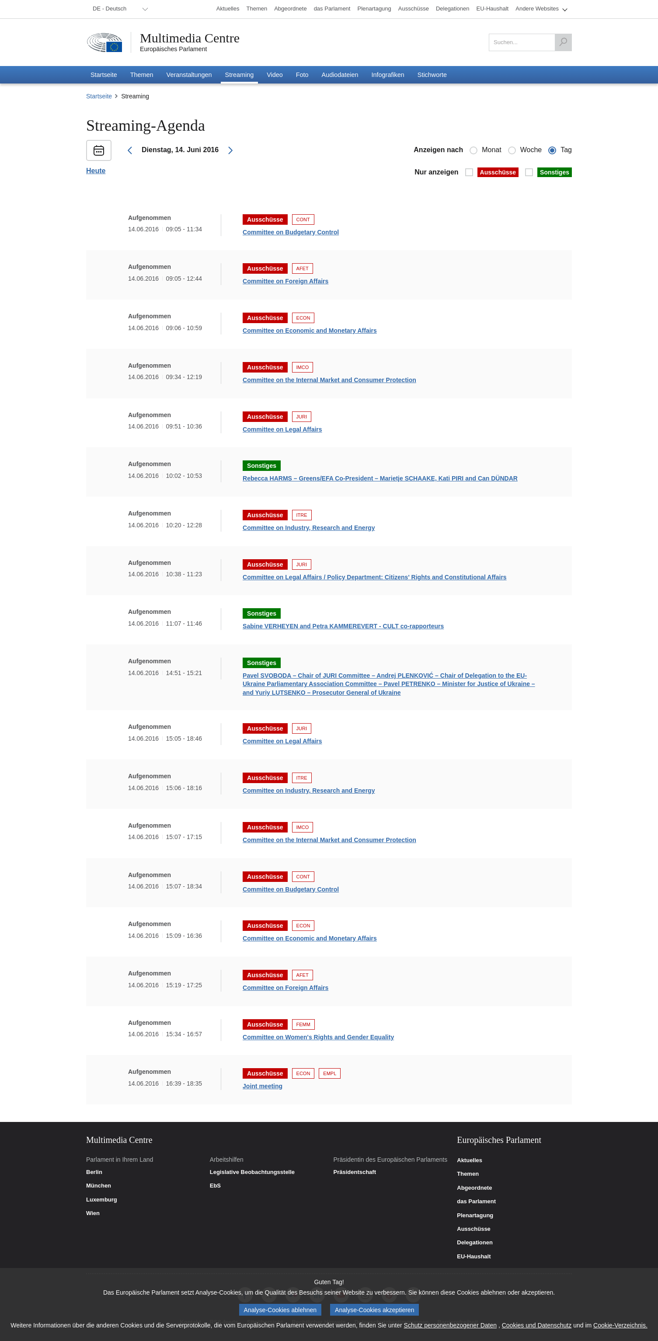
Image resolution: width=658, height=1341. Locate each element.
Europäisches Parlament (173, 48)
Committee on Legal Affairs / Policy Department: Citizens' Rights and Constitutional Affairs (375, 577)
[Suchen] (563, 42)
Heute (95, 170)
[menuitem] (119, 9)
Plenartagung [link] (475, 1215)
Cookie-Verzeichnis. (620, 1325)
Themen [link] (468, 1174)
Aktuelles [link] (469, 1160)
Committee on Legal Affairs (282, 429)
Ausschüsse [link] (474, 1229)
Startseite (99, 96)
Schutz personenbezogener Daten (450, 1325)
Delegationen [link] (475, 1243)
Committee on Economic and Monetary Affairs (310, 330)
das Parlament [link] (476, 1201)
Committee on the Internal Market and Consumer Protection (329, 379)
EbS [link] (215, 1186)
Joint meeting (262, 1086)
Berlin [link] (94, 1172)
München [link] (98, 1186)
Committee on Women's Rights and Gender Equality (318, 1037)
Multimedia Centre (190, 38)
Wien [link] (93, 1213)
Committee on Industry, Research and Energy (309, 527)
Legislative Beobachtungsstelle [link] (252, 1172)
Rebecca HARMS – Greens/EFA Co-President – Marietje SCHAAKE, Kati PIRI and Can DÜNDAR (380, 478)
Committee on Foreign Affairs (285, 281)
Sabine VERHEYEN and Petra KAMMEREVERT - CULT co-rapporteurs (343, 626)
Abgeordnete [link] (474, 1188)
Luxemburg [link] (101, 1200)
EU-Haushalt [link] (474, 1257)
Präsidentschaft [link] (354, 1172)
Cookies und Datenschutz (537, 1325)
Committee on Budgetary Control (291, 232)
